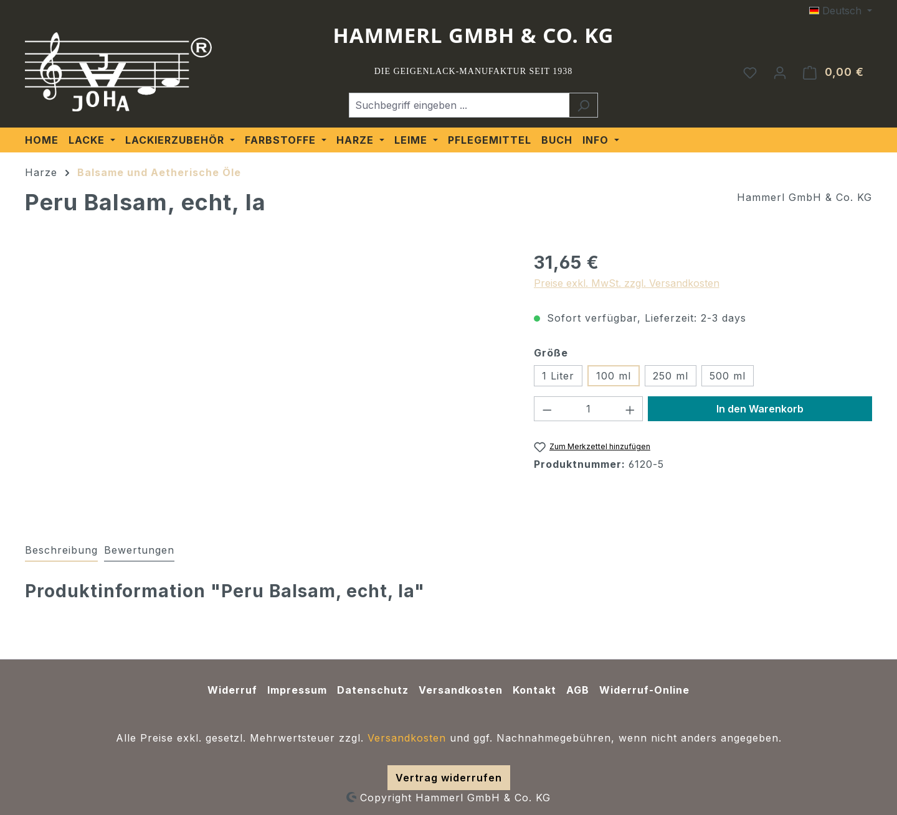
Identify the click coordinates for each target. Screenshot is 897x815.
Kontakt (534, 690)
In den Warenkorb (760, 409)
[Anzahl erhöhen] (630, 408)
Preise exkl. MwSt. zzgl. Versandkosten (626, 283)
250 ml (670, 376)
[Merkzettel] (750, 72)
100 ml (613, 376)
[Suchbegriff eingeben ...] (459, 105)
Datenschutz (373, 690)
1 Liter (558, 376)
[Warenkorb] (833, 72)
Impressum (297, 690)
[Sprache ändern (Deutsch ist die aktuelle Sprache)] (840, 10)
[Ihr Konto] (780, 72)
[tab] (61, 550)
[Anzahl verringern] (547, 408)
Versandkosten (461, 690)
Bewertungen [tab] (139, 550)
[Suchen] (583, 105)
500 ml (728, 376)
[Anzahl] (588, 408)
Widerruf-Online (644, 690)
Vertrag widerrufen (449, 777)
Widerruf (232, 690)
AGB (577, 690)
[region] (266, 383)
